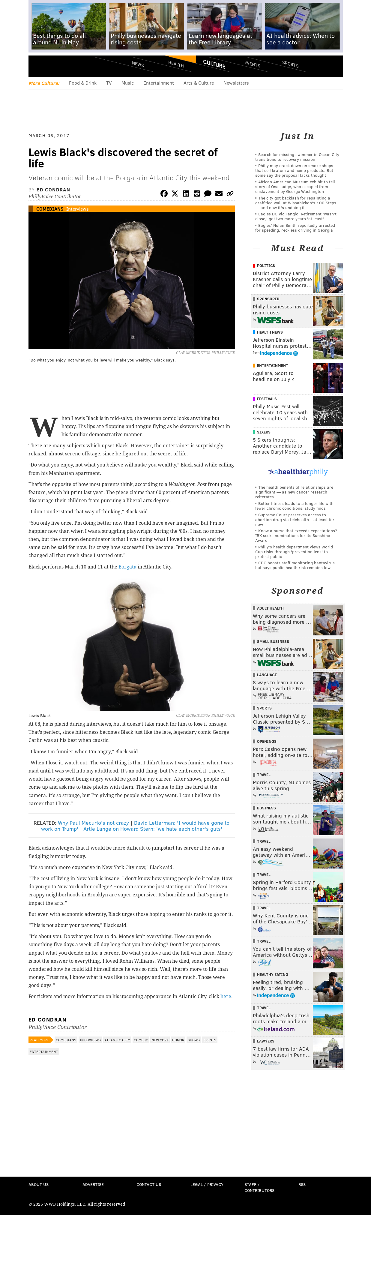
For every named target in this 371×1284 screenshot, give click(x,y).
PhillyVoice (69, 66)
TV (109, 83)
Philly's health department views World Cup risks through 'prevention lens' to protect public (294, 551)
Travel (264, 774)
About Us (38, 1184)
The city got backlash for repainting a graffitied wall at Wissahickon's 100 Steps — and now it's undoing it (295, 202)
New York (160, 1039)
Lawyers (265, 1041)
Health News (270, 332)
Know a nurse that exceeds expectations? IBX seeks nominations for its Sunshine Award (296, 535)
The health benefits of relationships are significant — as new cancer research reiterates (294, 492)
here (225, 996)
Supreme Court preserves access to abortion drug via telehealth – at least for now (294, 519)
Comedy (141, 1039)
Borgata (127, 567)
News (138, 63)
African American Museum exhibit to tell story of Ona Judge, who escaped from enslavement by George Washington (295, 186)
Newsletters (236, 83)
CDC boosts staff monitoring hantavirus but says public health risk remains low (295, 565)
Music (127, 83)
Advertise (93, 1184)
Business (266, 808)
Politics (266, 265)
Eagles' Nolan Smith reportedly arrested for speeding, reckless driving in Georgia (295, 227)
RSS (302, 1184)
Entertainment (158, 83)
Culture (214, 64)
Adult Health (270, 608)
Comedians (50, 209)
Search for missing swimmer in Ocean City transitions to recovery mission (297, 157)
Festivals (267, 398)
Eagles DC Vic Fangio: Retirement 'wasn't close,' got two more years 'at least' (296, 216)
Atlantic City (117, 1039)
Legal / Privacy (206, 1184)
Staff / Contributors (259, 1187)
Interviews (77, 209)
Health (176, 64)
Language (267, 674)
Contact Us (148, 1184)
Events (252, 64)
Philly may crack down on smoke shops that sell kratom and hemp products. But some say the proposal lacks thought (294, 170)
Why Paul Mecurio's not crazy (93, 822)
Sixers (264, 432)
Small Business (273, 641)
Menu (38, 66)
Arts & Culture (199, 83)
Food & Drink (83, 83)
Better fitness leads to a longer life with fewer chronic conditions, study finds (294, 505)
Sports (290, 64)
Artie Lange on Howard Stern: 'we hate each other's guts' (152, 828)
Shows (194, 1039)
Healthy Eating (272, 974)
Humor (178, 1039)
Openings (267, 741)
